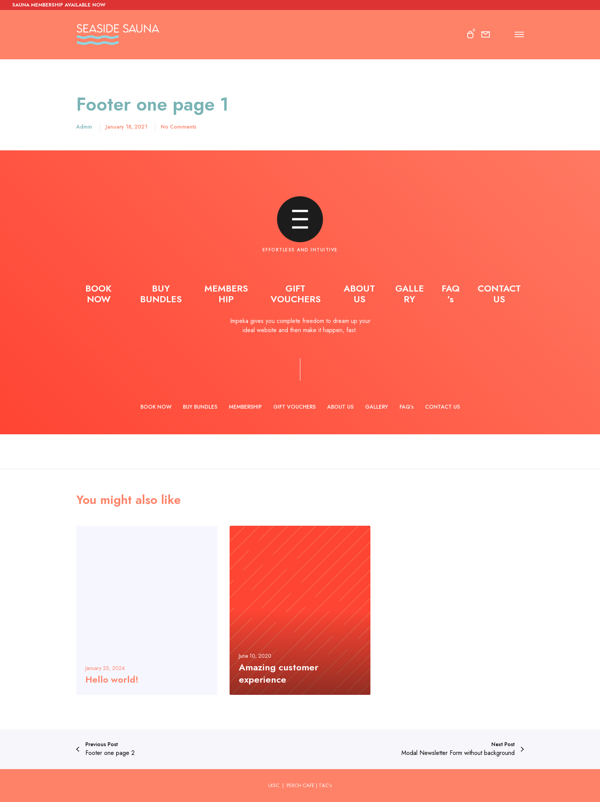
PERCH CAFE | (302, 785)
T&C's (325, 785)
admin (84, 126)
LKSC (274, 785)
